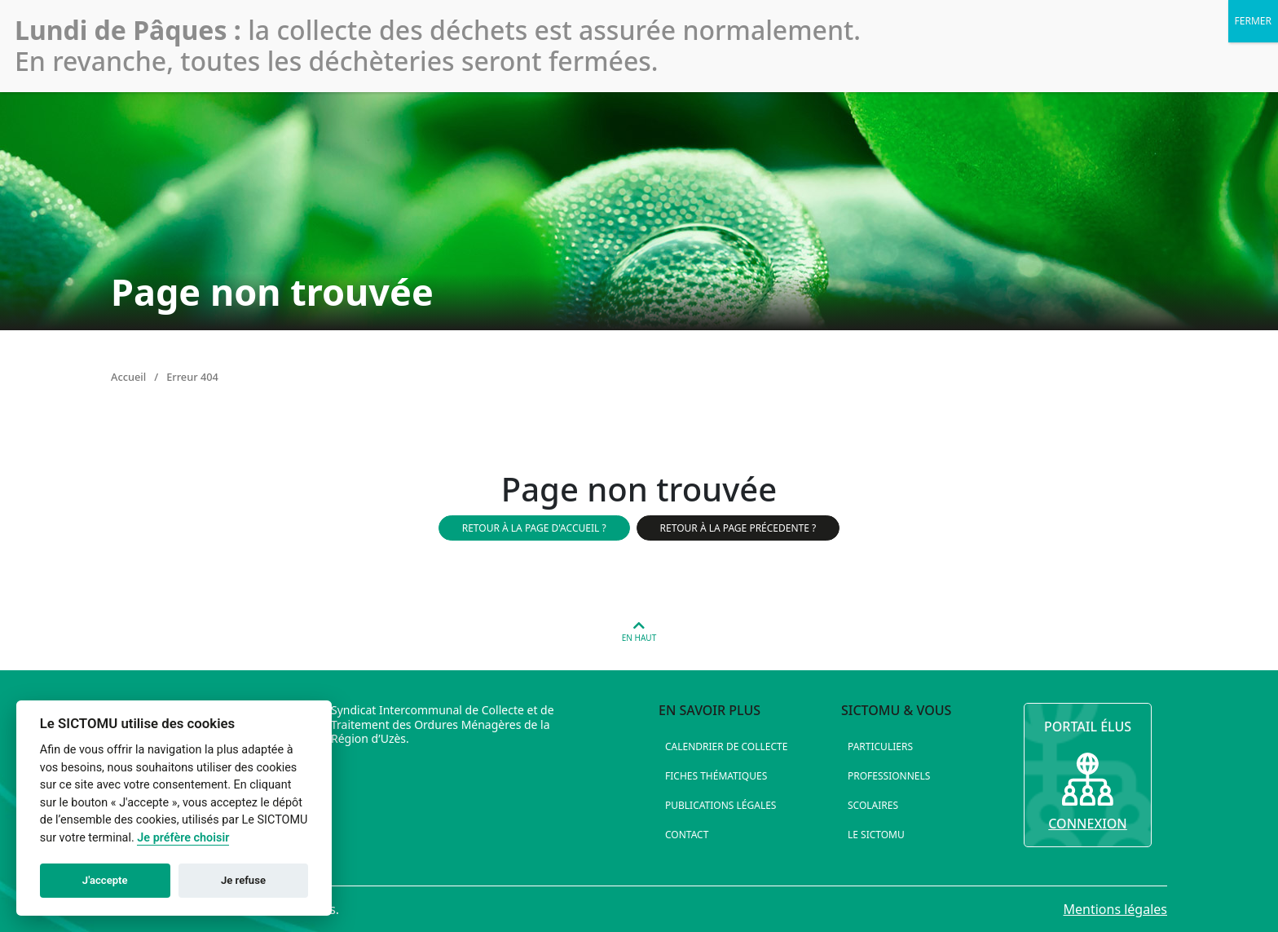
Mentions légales (1115, 909)
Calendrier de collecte (726, 746)
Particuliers (880, 746)
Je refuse (243, 880)
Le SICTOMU (876, 834)
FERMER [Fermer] (1253, 21)
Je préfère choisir (183, 838)
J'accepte (105, 880)
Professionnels (889, 776)
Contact (686, 834)
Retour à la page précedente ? (738, 528)
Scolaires (873, 805)
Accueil (128, 376)
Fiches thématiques (716, 776)
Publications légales (720, 805)
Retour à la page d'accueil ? (534, 528)
